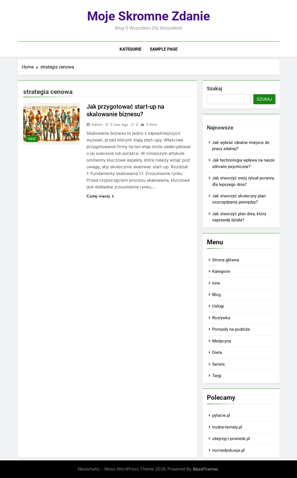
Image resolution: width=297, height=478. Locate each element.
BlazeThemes (205, 469)
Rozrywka (221, 317)
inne (32, 138)
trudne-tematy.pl (227, 427)
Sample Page (163, 49)
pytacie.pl (221, 415)
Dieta (217, 352)
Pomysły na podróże (231, 329)
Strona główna (225, 259)
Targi (216, 375)
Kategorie (130, 49)
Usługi (218, 306)
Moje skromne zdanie (148, 16)
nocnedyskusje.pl (228, 450)
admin (97, 124)
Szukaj (214, 88)
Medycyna (221, 341)
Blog (216, 294)
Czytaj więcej (100, 196)
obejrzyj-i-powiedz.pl (231, 438)
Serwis (218, 364)
